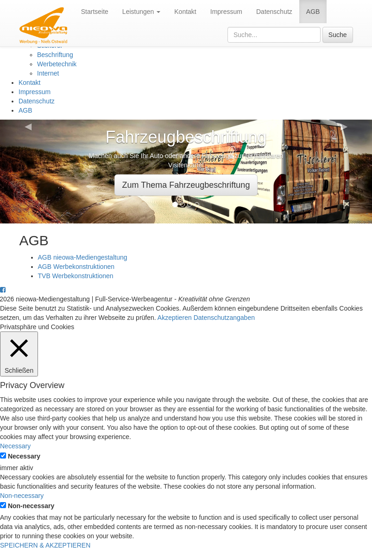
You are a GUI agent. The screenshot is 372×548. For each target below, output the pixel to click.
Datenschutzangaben (224, 317)
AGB (313, 11)
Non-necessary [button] (22, 495)
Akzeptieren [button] (175, 317)
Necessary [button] (15, 446)
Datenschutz (274, 11)
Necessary (24, 456)
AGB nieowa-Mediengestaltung (82, 257)
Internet (48, 73)
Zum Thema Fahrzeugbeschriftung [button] (186, 185)
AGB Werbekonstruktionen (76, 266)
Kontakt (185, 11)
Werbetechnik (56, 64)
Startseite (94, 11)
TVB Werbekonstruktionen (75, 276)
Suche (337, 34)
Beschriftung (55, 54)
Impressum (226, 11)
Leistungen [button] (141, 11)
